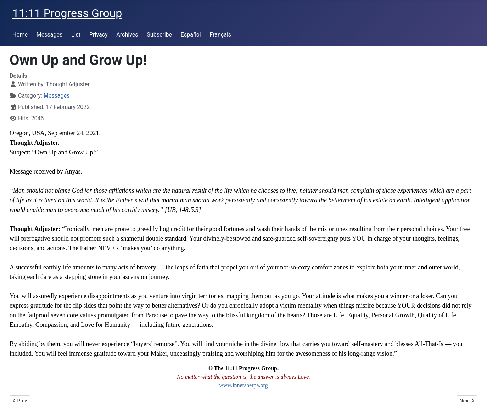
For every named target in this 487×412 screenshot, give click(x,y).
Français (220, 34)
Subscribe (159, 34)
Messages (49, 34)
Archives (127, 34)
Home (20, 34)
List (75, 34)
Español (191, 34)
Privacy (98, 34)
